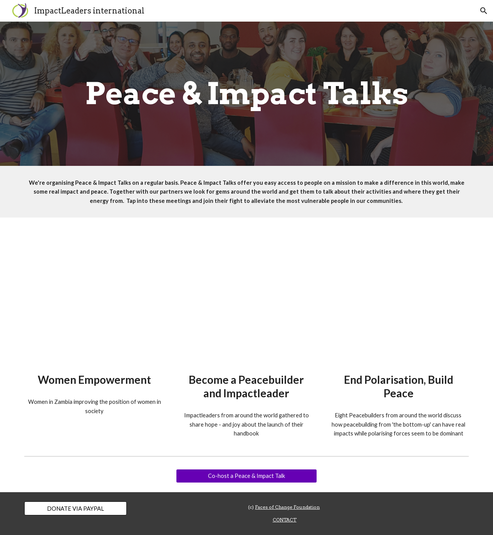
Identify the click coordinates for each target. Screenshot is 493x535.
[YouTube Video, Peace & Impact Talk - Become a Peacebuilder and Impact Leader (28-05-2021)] (246, 297)
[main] (246, 94)
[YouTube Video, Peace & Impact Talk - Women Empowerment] (94, 297)
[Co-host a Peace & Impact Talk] (246, 476)
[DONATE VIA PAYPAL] (75, 508)
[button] (484, 11)
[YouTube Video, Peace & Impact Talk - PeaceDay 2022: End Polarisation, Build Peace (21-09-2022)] (398, 297)
